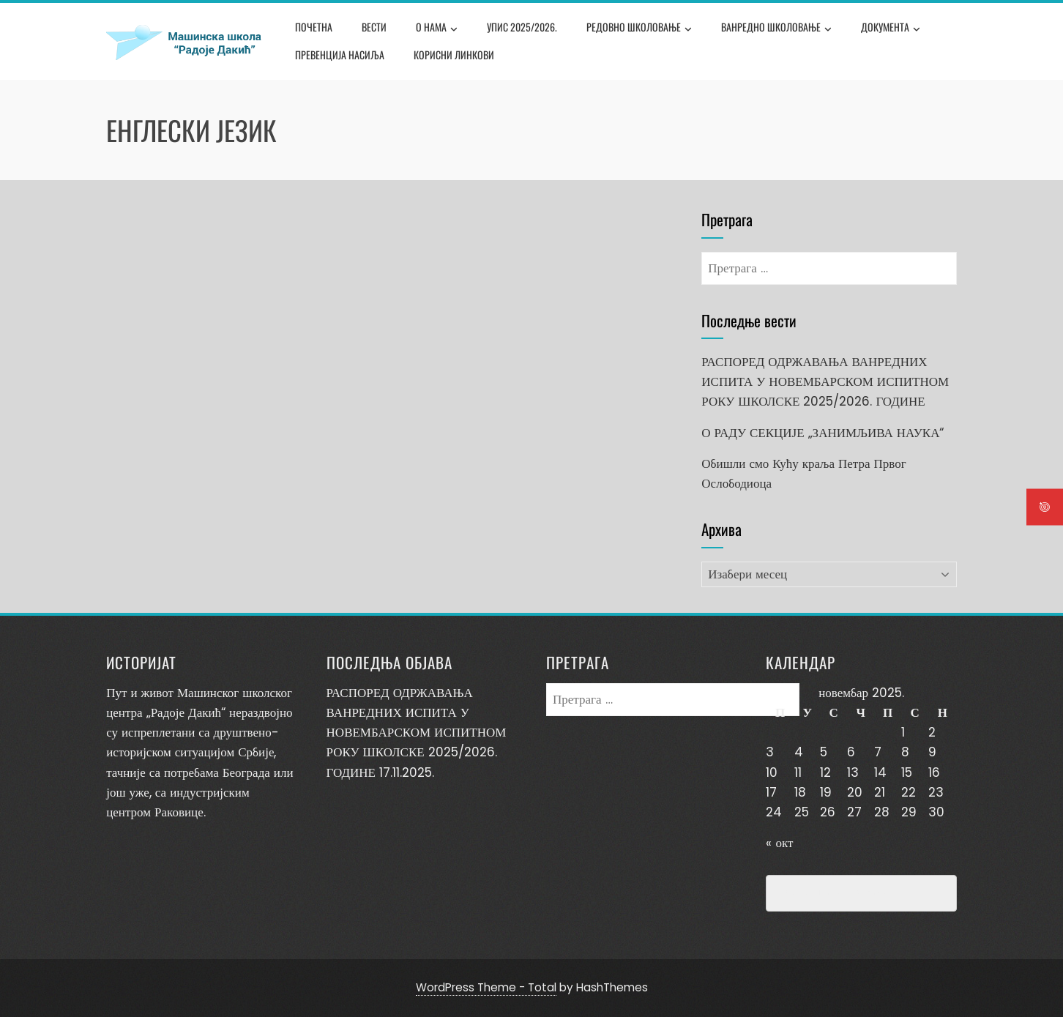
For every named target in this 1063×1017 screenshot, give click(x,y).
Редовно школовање (639, 28)
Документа (890, 28)
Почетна (313, 26)
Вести (374, 26)
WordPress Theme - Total (486, 987)
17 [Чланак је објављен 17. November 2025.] (771, 792)
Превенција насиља (339, 54)
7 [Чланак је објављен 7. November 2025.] (877, 752)
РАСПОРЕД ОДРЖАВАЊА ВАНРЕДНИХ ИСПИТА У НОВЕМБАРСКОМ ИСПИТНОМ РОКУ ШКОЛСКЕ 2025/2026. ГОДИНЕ (825, 381)
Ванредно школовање (776, 28)
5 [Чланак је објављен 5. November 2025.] (823, 752)
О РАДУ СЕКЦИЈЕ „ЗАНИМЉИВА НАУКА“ (822, 433)
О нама (437, 28)
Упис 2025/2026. (522, 26)
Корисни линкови (454, 54)
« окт (779, 843)
